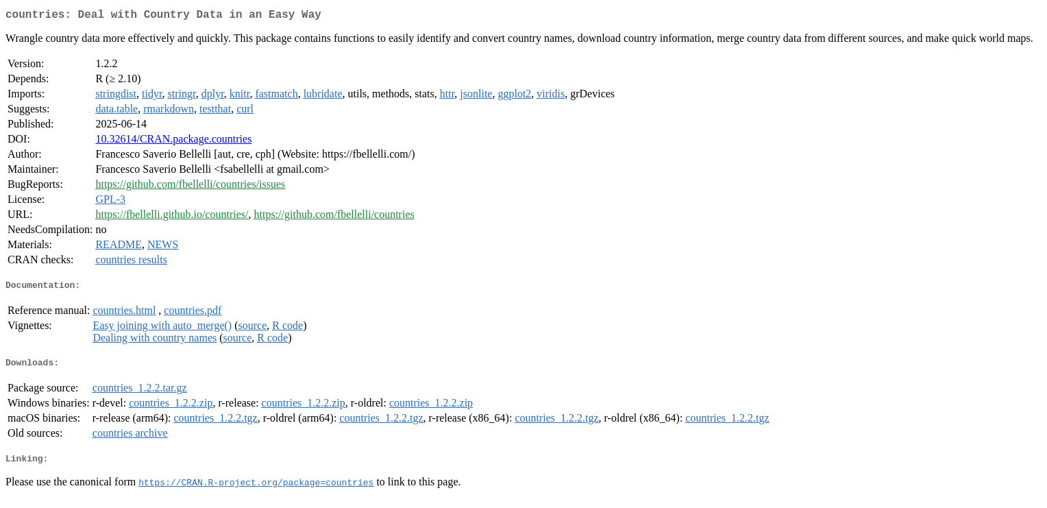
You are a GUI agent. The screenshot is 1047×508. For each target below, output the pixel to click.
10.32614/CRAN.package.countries (173, 141)
